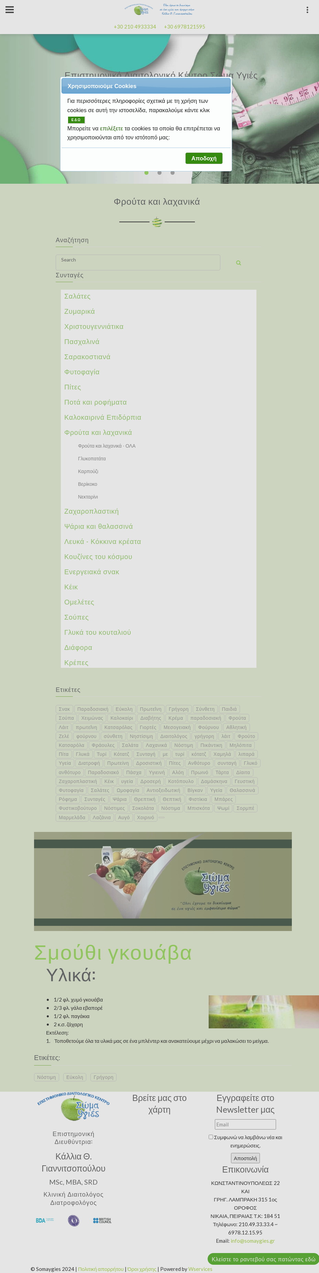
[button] (203, 158)
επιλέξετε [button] (112, 128)
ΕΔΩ (76, 120)
